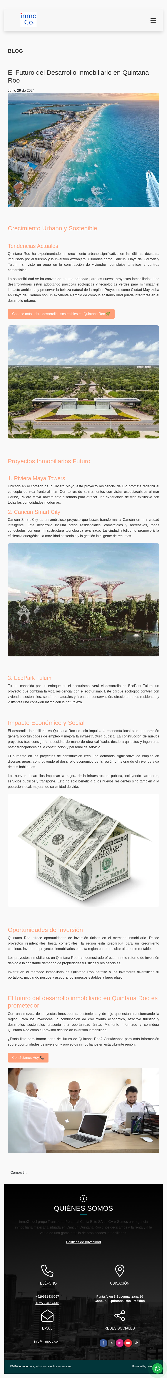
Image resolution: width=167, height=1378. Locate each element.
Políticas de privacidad (83, 1242)
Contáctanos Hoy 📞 (28, 1057)
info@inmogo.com (47, 1341)
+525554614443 (47, 1303)
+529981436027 (47, 1296)
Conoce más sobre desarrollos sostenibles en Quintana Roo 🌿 (61, 314)
